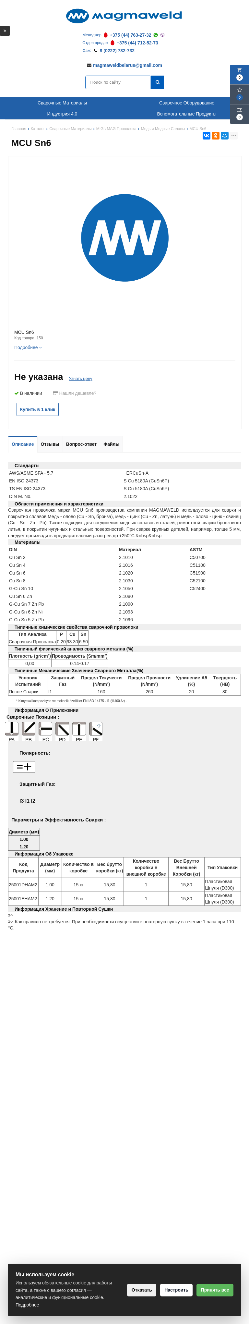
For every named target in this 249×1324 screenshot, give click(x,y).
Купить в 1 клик (37, 409)
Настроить (171, 1290)
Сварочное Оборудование (186, 103)
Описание (23, 444)
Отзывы (50, 444)
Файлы (111, 444)
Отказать (133, 1290)
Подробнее (28, 347)
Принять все (213, 1290)
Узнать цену (80, 378)
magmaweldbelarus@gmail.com (127, 65)
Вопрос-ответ (81, 444)
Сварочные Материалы (62, 103)
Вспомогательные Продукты (186, 114)
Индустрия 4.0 (62, 114)
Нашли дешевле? (75, 393)
